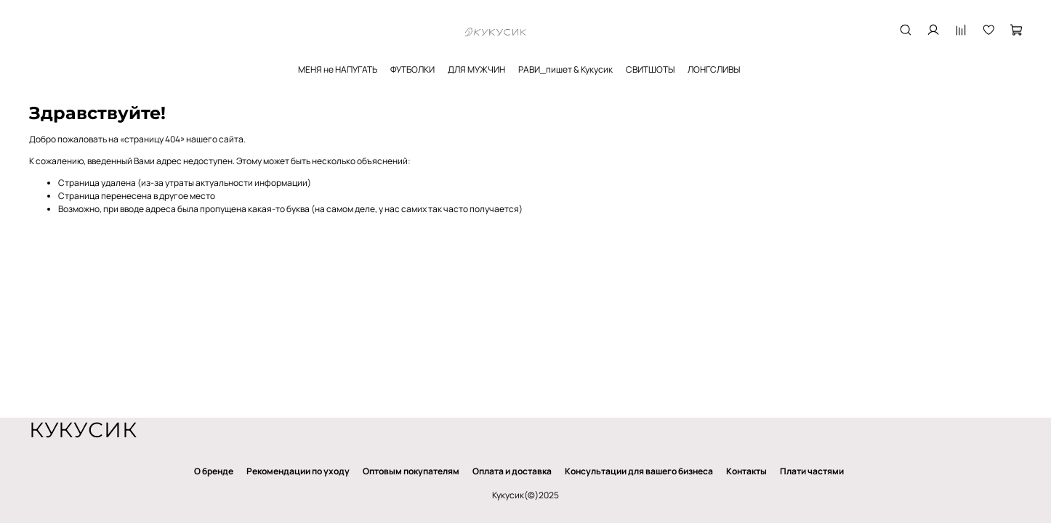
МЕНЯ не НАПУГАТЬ (337, 69)
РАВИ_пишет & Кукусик (565, 69)
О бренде (213, 471)
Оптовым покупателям (411, 471)
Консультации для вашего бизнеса (639, 471)
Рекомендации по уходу (298, 471)
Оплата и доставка (512, 471)
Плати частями (812, 471)
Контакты (746, 471)
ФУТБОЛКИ (412, 69)
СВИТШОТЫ (650, 69)
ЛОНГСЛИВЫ (714, 69)
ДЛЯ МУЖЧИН (476, 69)
